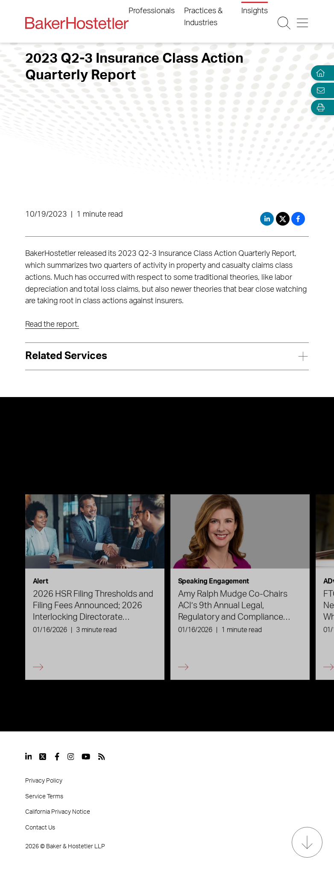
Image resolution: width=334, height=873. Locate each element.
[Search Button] (284, 23)
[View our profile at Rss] (101, 756)
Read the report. (52, 324)
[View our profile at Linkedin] (28, 756)
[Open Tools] (318, 107)
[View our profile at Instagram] (70, 756)
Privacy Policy (43, 781)
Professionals (152, 11)
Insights (254, 11)
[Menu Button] (302, 23)
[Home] (318, 73)
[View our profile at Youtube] (86, 756)
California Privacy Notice (57, 812)
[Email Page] (318, 90)
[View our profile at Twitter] (43, 756)
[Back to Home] (77, 23)
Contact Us (40, 828)
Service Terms (44, 797)
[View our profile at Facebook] (57, 756)
